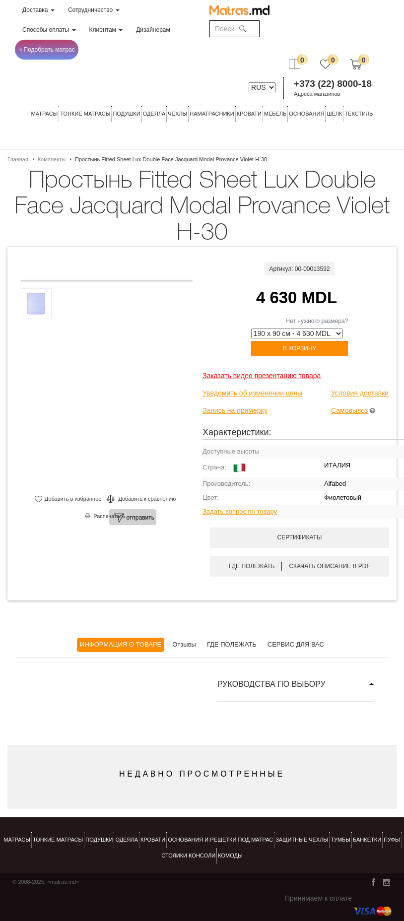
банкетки (367, 840)
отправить (134, 518)
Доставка (38, 9)
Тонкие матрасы (58, 840)
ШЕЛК (334, 114)
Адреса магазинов (317, 94)
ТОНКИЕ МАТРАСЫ (85, 114)
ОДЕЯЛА (154, 114)
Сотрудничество (94, 9)
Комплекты (52, 159)
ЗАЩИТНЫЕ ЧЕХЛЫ (301, 840)
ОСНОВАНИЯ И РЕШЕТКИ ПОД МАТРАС (220, 840)
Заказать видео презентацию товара (261, 376)
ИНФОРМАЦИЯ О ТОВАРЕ (120, 644)
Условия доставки (360, 393)
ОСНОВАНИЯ (306, 114)
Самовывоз (349, 410)
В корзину (299, 348)
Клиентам (106, 29)
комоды (230, 855)
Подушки (126, 114)
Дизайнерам (153, 29)
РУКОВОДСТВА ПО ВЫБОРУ (271, 684)
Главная (17, 159)
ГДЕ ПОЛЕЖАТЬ (232, 644)
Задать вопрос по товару (239, 511)
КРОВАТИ (249, 114)
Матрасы (44, 114)
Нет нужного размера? (317, 321)
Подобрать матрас (47, 49)
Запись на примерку (235, 410)
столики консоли (188, 855)
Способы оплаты (49, 29)
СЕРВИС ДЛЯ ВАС (296, 644)
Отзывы (184, 644)
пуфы (392, 840)
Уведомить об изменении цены (252, 393)
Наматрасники (212, 114)
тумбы (340, 840)
